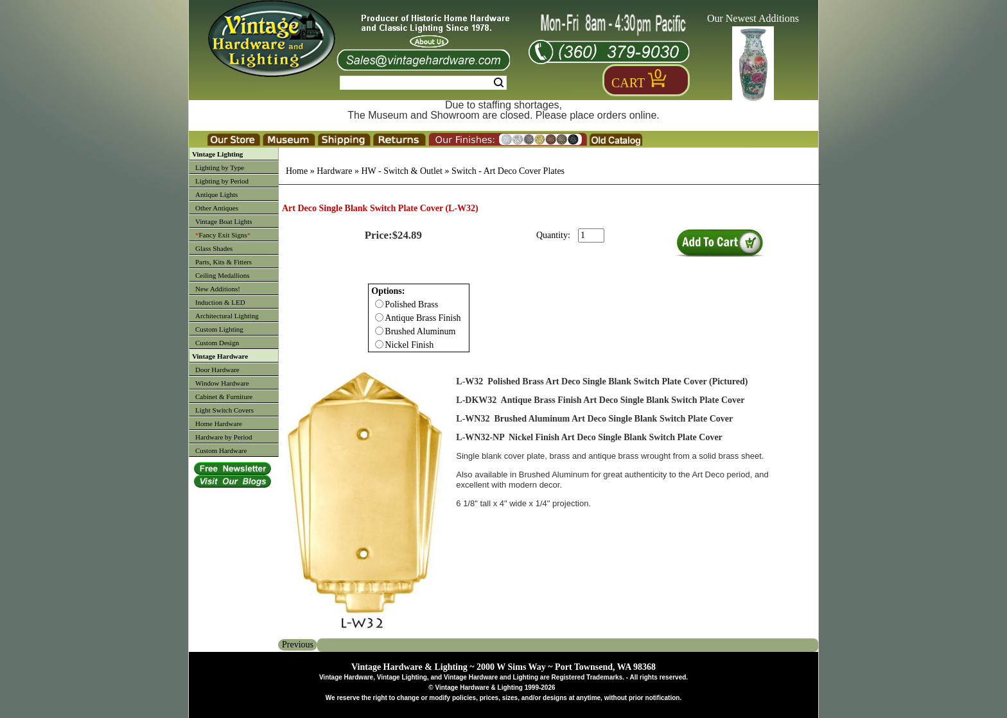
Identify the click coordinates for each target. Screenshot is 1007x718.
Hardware (334, 171)
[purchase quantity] (591, 235)
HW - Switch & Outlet (401, 171)
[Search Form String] (423, 83)
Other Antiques (216, 208)
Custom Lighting (219, 329)
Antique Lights (216, 194)
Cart (628, 83)
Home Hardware (218, 423)
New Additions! (217, 289)
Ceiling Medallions (222, 275)
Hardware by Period (223, 437)
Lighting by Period (222, 181)
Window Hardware (222, 383)
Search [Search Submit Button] (499, 83)
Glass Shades (213, 248)
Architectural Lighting (227, 316)
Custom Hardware (221, 450)
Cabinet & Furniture (223, 396)
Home (297, 171)
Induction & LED (220, 302)
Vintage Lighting (217, 154)
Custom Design (217, 342)
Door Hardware (217, 369)
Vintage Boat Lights (223, 221)
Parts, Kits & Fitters (223, 262)
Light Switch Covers (224, 410)
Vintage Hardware (220, 356)
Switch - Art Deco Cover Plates (508, 171)
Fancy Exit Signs (222, 235)
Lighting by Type (219, 167)
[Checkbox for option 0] (379, 304)
